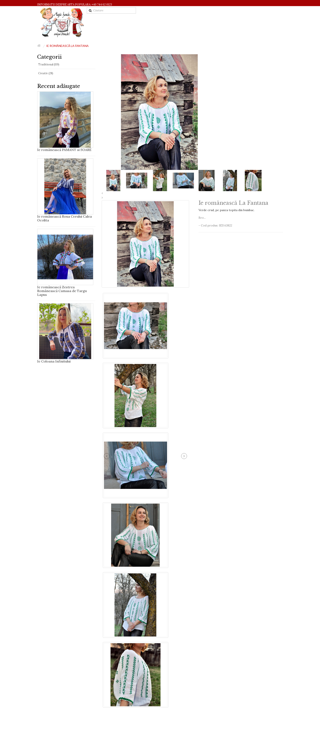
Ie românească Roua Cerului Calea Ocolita (64, 218)
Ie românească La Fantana (67, 46)
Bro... (202, 218)
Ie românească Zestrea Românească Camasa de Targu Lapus (62, 290)
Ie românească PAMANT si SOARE (64, 150)
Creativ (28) (45, 73)
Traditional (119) (48, 64)
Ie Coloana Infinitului (54, 361)
